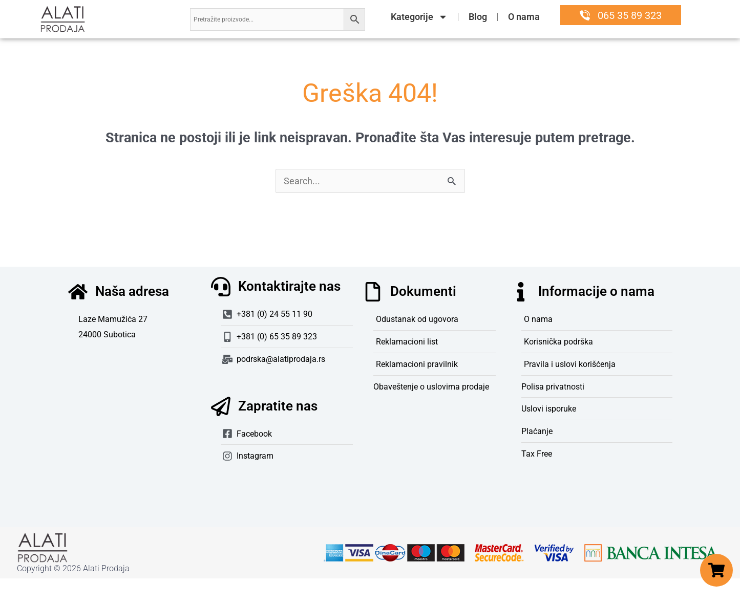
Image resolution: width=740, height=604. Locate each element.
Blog (478, 16)
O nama (524, 16)
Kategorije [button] (419, 17)
